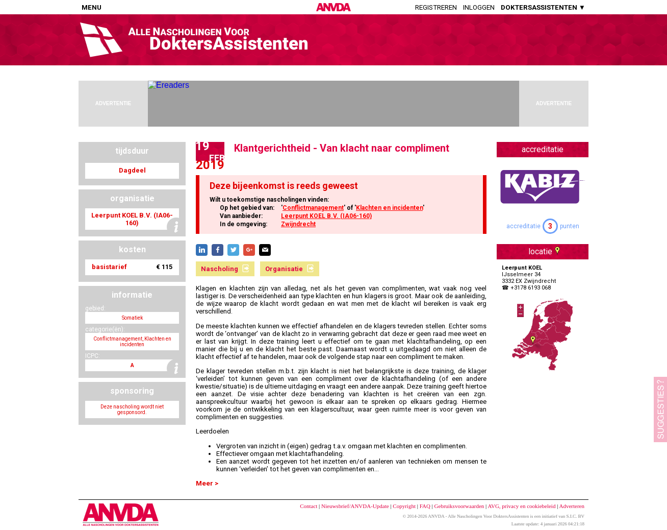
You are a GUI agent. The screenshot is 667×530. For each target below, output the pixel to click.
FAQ (425, 506)
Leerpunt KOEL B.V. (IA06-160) (326, 216)
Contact (308, 506)
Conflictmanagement (313, 207)
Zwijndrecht (298, 224)
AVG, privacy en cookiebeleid (521, 506)
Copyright (404, 506)
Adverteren (571, 506)
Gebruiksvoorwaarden (459, 506)
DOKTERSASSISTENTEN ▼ (543, 7)
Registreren (436, 7)
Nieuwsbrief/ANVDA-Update (355, 506)
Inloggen (479, 7)
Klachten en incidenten (389, 207)
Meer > (207, 483)
